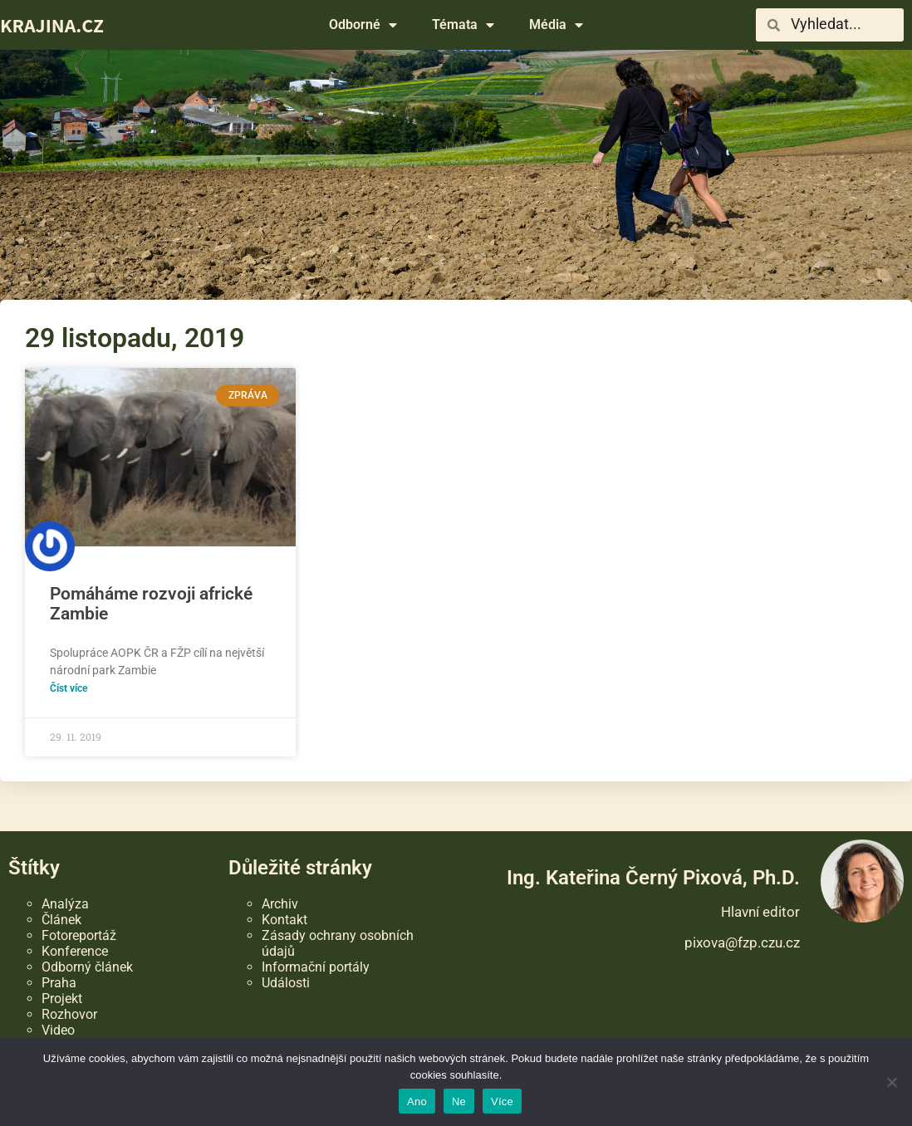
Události (286, 983)
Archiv (280, 904)
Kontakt (284, 920)
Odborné (363, 25)
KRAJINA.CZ (52, 25)
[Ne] (891, 1082)
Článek (61, 920)
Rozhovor (69, 1014)
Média (556, 25)
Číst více (68, 688)
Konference (75, 951)
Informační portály (316, 967)
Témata (463, 25)
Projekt (62, 998)
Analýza (65, 904)
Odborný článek (87, 967)
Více (502, 1101)
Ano (417, 1101)
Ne (459, 1101)
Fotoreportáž (79, 935)
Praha (59, 983)
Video (58, 1030)
